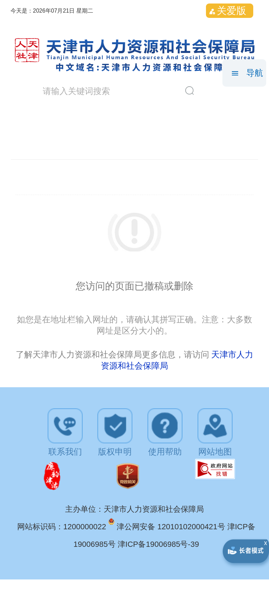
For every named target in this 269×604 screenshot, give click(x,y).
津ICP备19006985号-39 (158, 544)
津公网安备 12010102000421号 (172, 526)
